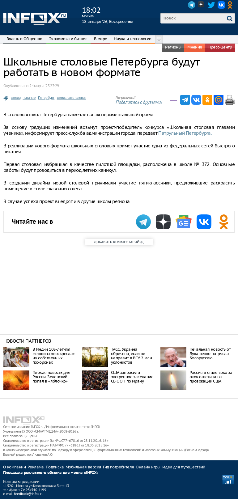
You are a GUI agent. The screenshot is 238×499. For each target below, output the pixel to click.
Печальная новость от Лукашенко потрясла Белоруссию (210, 354)
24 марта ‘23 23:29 (44, 85)
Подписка (55, 467)
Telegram (191, 5)
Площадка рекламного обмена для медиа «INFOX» (51, 473)
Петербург (46, 97)
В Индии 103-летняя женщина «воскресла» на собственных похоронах (53, 356)
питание (29, 97)
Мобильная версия (83, 467)
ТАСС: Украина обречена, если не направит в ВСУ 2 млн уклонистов (131, 356)
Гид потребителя (118, 467)
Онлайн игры (148, 467)
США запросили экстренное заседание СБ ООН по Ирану (132, 377)
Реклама (36, 467)
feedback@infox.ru (28, 494)
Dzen (201, 5)
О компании (14, 467)
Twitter (211, 5)
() (119, 242)
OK (231, 5)
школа (15, 97)
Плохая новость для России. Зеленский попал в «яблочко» (51, 377)
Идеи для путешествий (183, 467)
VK (221, 5)
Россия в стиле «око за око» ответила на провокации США (210, 377)
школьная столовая (71, 97)
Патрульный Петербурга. (185, 133)
